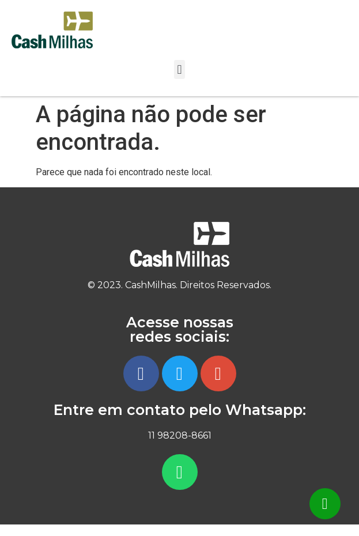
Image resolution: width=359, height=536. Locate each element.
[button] (179, 69)
